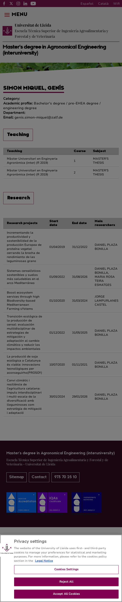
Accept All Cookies (66, 594)
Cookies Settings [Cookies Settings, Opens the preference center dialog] (66, 569)
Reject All (66, 582)
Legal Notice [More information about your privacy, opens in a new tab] (44, 561)
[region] (61, 568)
